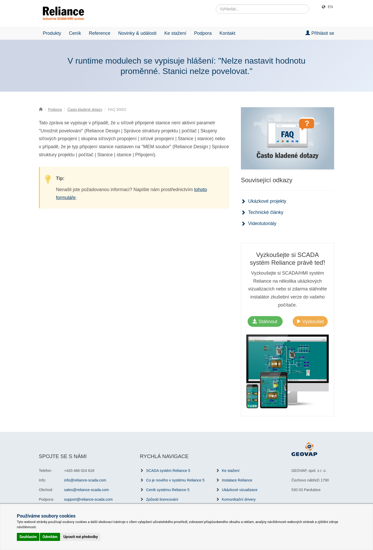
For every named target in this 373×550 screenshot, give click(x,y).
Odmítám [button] (50, 537)
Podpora (203, 33)
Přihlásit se (319, 33)
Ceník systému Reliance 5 (167, 490)
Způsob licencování (162, 499)
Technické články (265, 212)
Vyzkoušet (310, 321)
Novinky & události (137, 33)
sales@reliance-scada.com (86, 490)
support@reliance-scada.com (88, 499)
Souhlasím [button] (28, 537)
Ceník (75, 33)
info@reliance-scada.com (85, 480)
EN (330, 7)
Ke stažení (175, 33)
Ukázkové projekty (267, 201)
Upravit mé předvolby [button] (80, 537)
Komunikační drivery (239, 499)
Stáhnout (265, 321)
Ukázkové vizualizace (240, 490)
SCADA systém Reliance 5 (168, 470)
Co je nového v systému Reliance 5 (175, 480)
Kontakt (227, 33)
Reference (99, 33)
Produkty (52, 33)
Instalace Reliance (237, 480)
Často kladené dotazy (84, 109)
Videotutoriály (262, 223)
